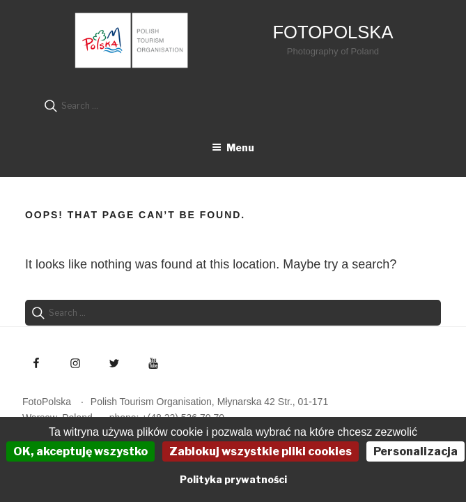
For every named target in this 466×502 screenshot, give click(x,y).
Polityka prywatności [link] (233, 479)
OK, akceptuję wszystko (80, 451)
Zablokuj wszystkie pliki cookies (260, 451)
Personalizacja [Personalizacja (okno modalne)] (415, 451)
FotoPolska (332, 32)
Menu (233, 147)
